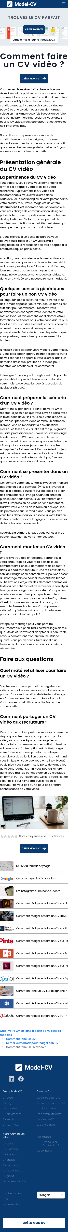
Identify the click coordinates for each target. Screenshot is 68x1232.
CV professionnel (12, 1114)
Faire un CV (44, 1091)
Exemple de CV (12, 1091)
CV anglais (9, 1159)
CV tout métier (11, 1124)
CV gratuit (8, 1176)
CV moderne (10, 1108)
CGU (5, 1199)
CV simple (8, 1119)
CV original (9, 1103)
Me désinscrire (11, 1204)
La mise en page (46, 1108)
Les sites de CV (45, 1119)
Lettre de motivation (14, 1181)
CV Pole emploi (11, 1154)
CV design (8, 1097)
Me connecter (45, 1150)
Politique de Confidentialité (51, 1143)
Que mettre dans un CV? (51, 1103)
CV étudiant (9, 1143)
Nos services (44, 1137)
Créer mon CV (34, 29)
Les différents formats (49, 1114)
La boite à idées (46, 1124)
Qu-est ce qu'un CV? (48, 1097)
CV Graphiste (10, 1149)
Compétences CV (13, 1170)
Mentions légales (12, 1193)
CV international (12, 1165)
